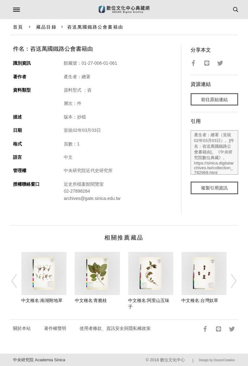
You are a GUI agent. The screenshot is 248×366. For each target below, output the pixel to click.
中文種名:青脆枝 (91, 300)
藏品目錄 (46, 26)
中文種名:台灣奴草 (199, 300)
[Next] (229, 280)
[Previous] (18, 280)
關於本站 (22, 328)
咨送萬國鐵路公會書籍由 (95, 26)
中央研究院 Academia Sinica (39, 359)
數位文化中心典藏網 (124, 9)
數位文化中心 (172, 359)
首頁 (18, 26)
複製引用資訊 (214, 187)
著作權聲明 (55, 328)
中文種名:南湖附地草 (41, 300)
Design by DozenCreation (217, 360)
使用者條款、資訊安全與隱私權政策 (115, 328)
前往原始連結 (214, 99)
